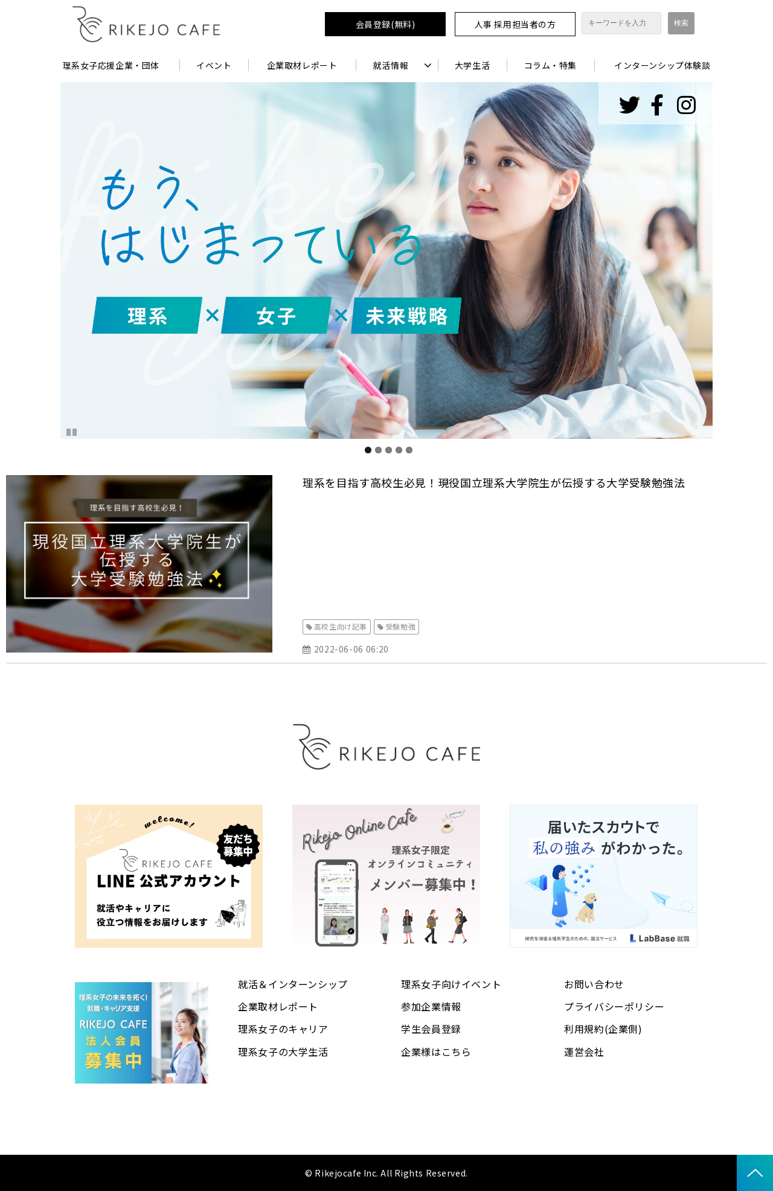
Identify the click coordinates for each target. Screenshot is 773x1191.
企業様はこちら (436, 1051)
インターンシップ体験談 (662, 65)
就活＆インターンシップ (293, 984)
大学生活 (472, 65)
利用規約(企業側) (603, 1028)
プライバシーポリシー (614, 1006)
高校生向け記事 (340, 626)
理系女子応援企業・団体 (111, 65)
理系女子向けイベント (451, 984)
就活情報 (390, 65)
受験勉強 (400, 626)
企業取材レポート (302, 65)
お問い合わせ (594, 984)
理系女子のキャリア (283, 1028)
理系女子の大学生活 (283, 1051)
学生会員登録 (431, 1028)
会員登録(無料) (385, 24)
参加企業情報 (431, 1006)
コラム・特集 (550, 65)
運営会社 (584, 1051)
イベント (213, 65)
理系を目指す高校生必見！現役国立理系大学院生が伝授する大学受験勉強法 (494, 482)
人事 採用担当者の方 (515, 24)
